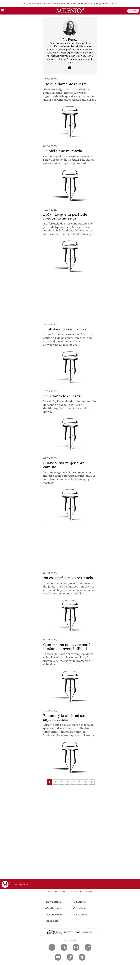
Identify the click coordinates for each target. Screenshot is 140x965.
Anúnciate (52, 921)
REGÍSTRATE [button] (133, 11)
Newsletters (53, 901)
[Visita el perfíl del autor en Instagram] (69, 68)
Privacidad (80, 908)
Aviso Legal (80, 914)
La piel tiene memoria (62, 150)
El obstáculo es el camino (65, 329)
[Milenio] (70, 11)
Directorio (80, 901)
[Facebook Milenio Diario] (52, 947)
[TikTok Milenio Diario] (70, 957)
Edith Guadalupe (72, 3)
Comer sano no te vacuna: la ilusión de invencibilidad (67, 646)
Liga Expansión (104, 3)
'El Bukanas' (57, 3)
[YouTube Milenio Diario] (58, 957)
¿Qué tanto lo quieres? (62, 396)
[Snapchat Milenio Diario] (82, 957)
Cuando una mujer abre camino (64, 464)
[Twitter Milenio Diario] (64, 947)
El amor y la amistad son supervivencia (64, 717)
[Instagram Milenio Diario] (76, 947)
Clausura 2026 (88, 3)
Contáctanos (53, 908)
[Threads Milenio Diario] (88, 947)
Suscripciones (54, 914)
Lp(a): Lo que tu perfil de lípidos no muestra (65, 216)
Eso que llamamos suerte (65, 83)
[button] (2, 11)
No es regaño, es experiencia (68, 577)
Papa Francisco (43, 3)
